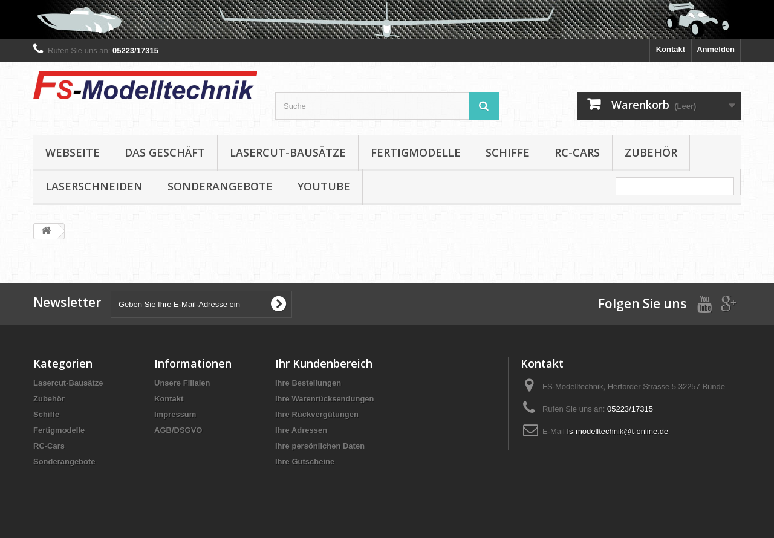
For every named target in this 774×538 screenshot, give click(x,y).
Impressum (175, 414)
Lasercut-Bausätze (288, 152)
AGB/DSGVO (178, 430)
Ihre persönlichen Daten (320, 445)
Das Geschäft (165, 152)
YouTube (324, 186)
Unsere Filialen (182, 382)
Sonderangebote (220, 186)
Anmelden (716, 49)
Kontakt (670, 49)
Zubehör (651, 152)
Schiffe (508, 152)
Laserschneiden (94, 186)
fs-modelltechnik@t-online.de (617, 431)
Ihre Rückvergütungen (317, 414)
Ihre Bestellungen (308, 382)
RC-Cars (577, 152)
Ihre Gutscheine (304, 461)
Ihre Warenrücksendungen (324, 398)
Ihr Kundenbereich (323, 363)
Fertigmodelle (416, 152)
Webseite (72, 152)
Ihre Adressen (301, 430)
